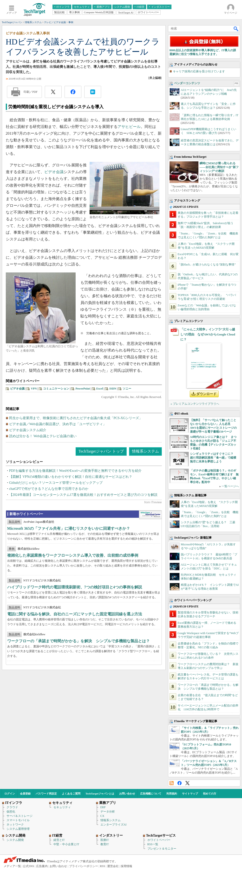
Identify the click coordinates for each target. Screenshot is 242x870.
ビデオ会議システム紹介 (27, 430)
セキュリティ (62, 807)
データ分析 (107, 811)
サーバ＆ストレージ (20, 816)
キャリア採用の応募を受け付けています (199, 71)
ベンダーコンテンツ (187, 83)
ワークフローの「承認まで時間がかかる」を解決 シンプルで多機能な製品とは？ (78, 641)
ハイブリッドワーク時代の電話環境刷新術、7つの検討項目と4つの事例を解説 (74, 587)
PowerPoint (82, 388)
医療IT (104, 840)
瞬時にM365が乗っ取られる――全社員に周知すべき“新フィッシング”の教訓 (219, 167)
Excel (99, 388)
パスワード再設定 (46, 793)
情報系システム (145, 451)
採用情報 (126, 866)
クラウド (12, 807)
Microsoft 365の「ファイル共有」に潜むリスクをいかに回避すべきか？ (68, 528)
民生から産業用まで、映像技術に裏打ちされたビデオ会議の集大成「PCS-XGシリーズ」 (76, 418)
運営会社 (113, 866)
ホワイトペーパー (158, 840)
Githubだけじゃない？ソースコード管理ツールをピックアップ (56, 483)
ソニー (127, 388)
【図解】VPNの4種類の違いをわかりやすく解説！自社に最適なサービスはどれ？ (70, 477)
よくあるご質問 (71, 793)
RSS (172, 783)
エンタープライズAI (113, 824)
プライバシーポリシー (83, 866)
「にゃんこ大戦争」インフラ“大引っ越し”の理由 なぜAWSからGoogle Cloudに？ (207, 334)
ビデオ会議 (54, 172)
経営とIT (59, 840)
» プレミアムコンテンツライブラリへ (195, 403)
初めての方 (209, 793)
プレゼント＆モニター (161, 848)
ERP (103, 807)
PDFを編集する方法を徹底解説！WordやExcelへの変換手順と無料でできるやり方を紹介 (75, 471)
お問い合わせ (127, 793)
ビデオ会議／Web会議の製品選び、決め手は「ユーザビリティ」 (57, 424)
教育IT (104, 844)
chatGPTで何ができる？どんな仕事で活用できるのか (49, 489)
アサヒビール (129, 127)
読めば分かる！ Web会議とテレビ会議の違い (43, 436)
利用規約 (171, 793)
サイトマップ (190, 793)
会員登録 (25, 793)
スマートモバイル (18, 820)
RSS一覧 (152, 844)
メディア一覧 (12, 866)
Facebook (179, 783)
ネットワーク (15, 824)
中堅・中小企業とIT (66, 844)
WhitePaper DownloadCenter (150, 515)
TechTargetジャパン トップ (101, 451)
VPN (34, 388)
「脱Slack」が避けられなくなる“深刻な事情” (207, 264)
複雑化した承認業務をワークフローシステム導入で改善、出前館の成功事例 (72, 555)
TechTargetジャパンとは (99, 793)
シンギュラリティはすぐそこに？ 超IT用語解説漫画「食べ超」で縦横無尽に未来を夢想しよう (213, 457)
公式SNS (28, 866)
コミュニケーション (56, 388)
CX (102, 816)
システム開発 (15, 840)
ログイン (9, 793)
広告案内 (42, 866)
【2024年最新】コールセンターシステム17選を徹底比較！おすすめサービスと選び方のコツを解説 (83, 495)
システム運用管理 (18, 829)
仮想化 (11, 811)
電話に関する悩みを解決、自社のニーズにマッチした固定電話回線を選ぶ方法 (74, 614)
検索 (236, 28)
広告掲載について (150, 793)
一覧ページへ (230, 486)
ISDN (112, 388)
